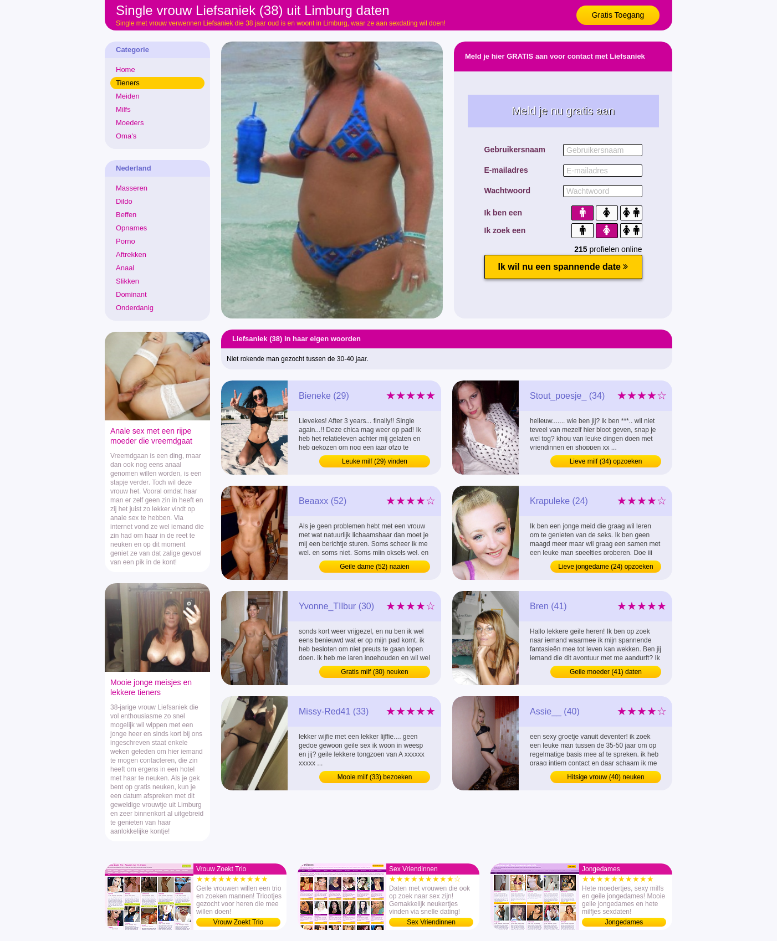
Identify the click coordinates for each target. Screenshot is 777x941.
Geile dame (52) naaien (374, 566)
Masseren (131, 188)
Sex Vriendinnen (431, 922)
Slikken (127, 281)
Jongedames (624, 922)
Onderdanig (135, 308)
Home (125, 69)
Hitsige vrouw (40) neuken (605, 777)
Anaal (125, 268)
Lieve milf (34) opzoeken (606, 461)
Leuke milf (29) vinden (374, 461)
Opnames (131, 228)
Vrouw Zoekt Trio (238, 922)
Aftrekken (131, 254)
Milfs (123, 109)
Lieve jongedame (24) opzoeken (605, 566)
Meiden (128, 96)
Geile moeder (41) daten (606, 672)
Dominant (131, 294)
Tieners (128, 83)
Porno (125, 241)
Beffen (126, 214)
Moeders (130, 123)
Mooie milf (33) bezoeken (375, 777)
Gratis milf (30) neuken (374, 672)
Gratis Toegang (618, 15)
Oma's (126, 136)
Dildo (124, 201)
